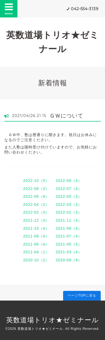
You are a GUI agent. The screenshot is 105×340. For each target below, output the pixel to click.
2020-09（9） (69, 260)
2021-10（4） (36, 228)
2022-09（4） (69, 180)
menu (9, 8)
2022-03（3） (69, 204)
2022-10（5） (36, 180)
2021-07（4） (69, 236)
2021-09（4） (69, 228)
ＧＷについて (66, 116)
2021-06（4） (36, 244)
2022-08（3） (36, 189)
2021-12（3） (36, 220)
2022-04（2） (36, 204)
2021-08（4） (36, 236)
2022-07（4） (69, 189)
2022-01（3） (69, 212)
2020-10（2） (36, 260)
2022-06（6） (36, 196)
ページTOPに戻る (82, 295)
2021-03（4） (69, 252)
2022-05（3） (69, 196)
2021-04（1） (36, 252)
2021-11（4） (69, 220)
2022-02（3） (36, 212)
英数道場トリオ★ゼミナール (52, 320)
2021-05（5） (69, 244)
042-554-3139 (85, 8)
